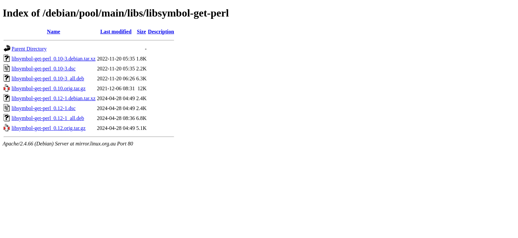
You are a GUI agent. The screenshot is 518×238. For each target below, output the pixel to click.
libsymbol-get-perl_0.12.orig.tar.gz (49, 128)
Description (161, 31)
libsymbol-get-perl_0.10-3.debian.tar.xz (53, 58)
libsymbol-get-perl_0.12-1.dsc (44, 108)
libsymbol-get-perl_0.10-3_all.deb (48, 78)
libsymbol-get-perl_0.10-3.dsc (44, 68)
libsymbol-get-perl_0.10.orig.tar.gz (49, 88)
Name (53, 31)
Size (141, 31)
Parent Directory (29, 49)
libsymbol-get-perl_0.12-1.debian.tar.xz (53, 98)
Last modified (115, 31)
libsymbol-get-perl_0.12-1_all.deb (48, 118)
